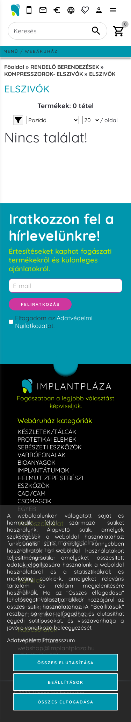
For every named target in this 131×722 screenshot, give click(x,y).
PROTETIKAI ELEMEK (47, 439)
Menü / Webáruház (30, 51)
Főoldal (14, 66)
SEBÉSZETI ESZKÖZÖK (49, 447)
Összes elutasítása (65, 662)
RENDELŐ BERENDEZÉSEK (64, 66)
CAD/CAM (31, 493)
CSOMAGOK (34, 501)
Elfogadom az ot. (54, 321)
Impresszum (59, 640)
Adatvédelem (24, 640)
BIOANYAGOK (36, 462)
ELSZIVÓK (102, 73)
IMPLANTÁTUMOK (43, 470)
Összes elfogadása (66, 702)
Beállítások (65, 682)
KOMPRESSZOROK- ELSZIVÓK (43, 73)
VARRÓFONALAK (41, 454)
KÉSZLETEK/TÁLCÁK (47, 431)
